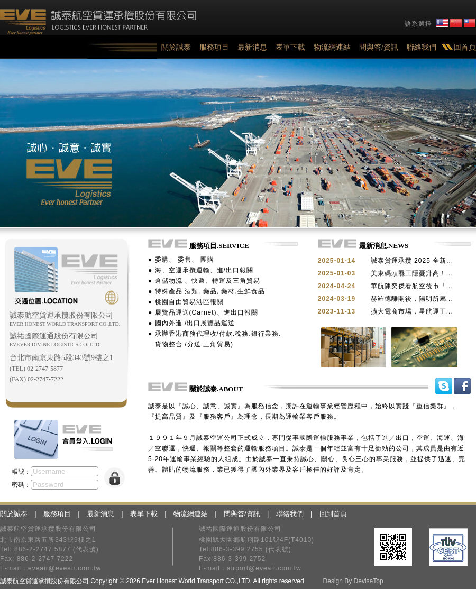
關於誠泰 (176, 47)
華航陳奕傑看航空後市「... (412, 286)
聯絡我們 (421, 47)
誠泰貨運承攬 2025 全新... (412, 260)
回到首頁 (333, 514)
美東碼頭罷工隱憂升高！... (412, 273)
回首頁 (465, 47)
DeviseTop (368, 581)
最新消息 (252, 47)
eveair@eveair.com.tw (64, 568)
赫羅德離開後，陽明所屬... (412, 298)
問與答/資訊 (378, 47)
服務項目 (214, 47)
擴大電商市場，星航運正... (412, 311)
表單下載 (290, 47)
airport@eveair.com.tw (264, 568)
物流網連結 (332, 47)
